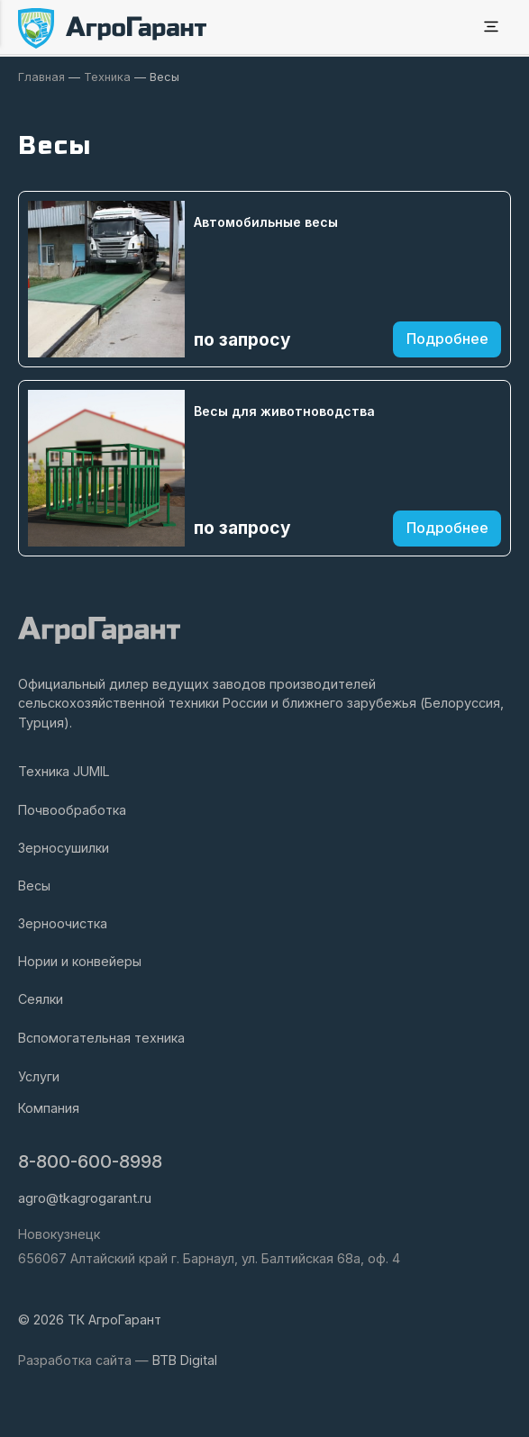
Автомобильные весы (266, 222)
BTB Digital (184, 1360)
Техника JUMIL (64, 771)
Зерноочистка (62, 923)
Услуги (38, 1076)
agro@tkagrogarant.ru (84, 1198)
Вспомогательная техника (101, 1037)
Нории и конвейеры (79, 961)
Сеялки (40, 999)
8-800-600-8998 (90, 1161)
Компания (48, 1108)
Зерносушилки (63, 847)
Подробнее (447, 339)
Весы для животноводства (284, 411)
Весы (34, 885)
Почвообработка (72, 810)
